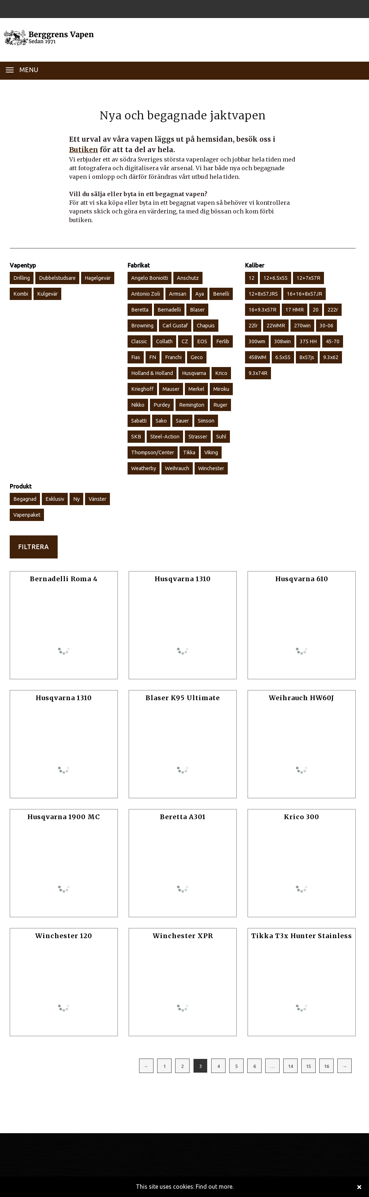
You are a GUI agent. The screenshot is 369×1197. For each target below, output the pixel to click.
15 (308, 1066)
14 (290, 1066)
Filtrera (33, 546)
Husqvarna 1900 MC (63, 817)
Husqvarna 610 (301, 579)
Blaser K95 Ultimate (183, 698)
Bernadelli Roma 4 (64, 579)
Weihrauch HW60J (301, 698)
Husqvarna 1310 (183, 579)
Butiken (83, 149)
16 (326, 1066)
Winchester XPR (183, 936)
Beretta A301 (183, 817)
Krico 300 (301, 817)
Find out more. (215, 1186)
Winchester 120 (63, 936)
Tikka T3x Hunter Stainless (301, 936)
